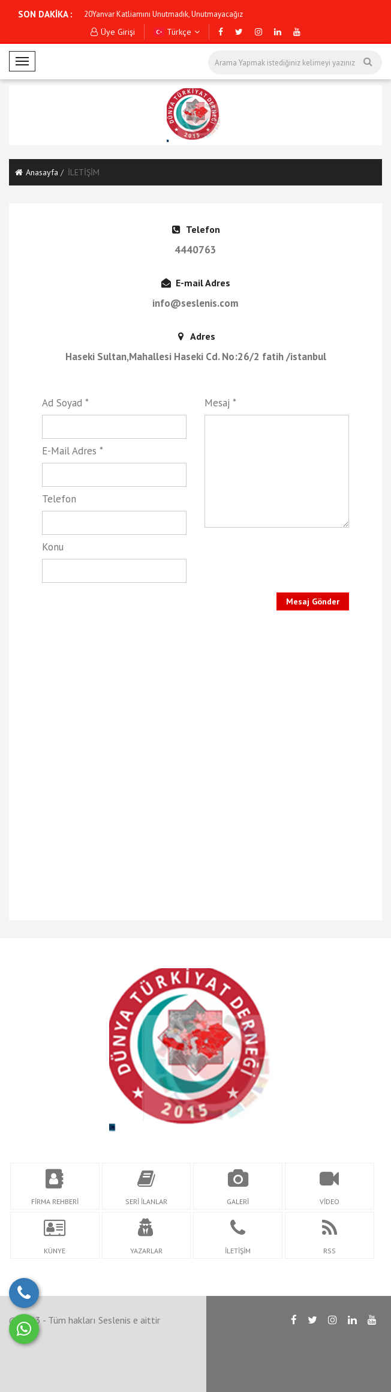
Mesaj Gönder (312, 601)
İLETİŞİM (344, 1368)
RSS (303, 1368)
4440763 (195, 249)
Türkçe (177, 31)
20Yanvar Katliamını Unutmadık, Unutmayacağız (163, 14)
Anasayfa (36, 172)
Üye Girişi (113, 31)
